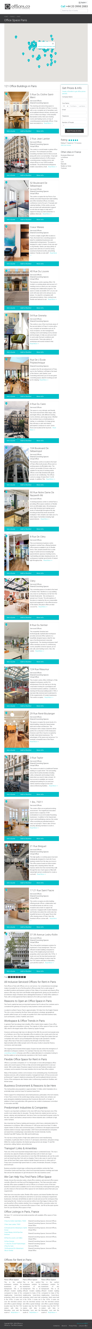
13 (6, 624)
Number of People (68, 122)
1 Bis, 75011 (36, 802)
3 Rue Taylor (36, 757)
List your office (83, 1325)
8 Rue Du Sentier (39, 625)
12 (6, 580)
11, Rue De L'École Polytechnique (14, 1244)
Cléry (32, 580)
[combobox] (83, 2)
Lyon (62, 162)
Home (6, 16)
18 (6, 845)
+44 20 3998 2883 (77, 6)
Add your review (66, 145)
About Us (64, 1325)
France (12, 16)
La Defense (64, 157)
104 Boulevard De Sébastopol (39, 450)
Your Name (65, 103)
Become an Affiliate (82, 1323)
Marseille (63, 164)
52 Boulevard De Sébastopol (38, 184)
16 (6, 757)
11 (6, 536)
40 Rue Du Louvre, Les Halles (13, 1238)
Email (64, 110)
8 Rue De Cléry (38, 536)
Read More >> (48, 123)
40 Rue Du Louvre (39, 271)
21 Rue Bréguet (38, 846)
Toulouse (64, 168)
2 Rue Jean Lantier (40, 138)
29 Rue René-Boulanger (42, 713)
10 (6, 492)
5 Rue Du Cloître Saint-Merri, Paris (46, 46)
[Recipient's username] (74, 10)
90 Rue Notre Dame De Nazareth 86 (42, 494)
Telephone (65, 116)
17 (6, 801)
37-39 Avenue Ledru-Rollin (44, 934)
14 (6, 669)
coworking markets (10, 1053)
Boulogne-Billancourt (67, 155)
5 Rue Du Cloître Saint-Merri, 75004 (15, 1221)
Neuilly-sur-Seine (66, 166)
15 (6, 713)
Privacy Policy (73, 1325)
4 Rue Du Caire (38, 404)
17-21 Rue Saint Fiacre (42, 890)
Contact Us (56, 1325)
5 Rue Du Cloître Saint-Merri (42, 96)
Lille (62, 159)
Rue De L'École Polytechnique (38, 361)
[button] (46, 51)
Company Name (67, 97)
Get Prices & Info (74, 131)
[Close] (53, 44)
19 (6, 890)
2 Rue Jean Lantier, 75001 (12, 1224)
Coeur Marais (37, 227)
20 (6, 934)
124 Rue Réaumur (39, 669)
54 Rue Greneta (38, 315)
